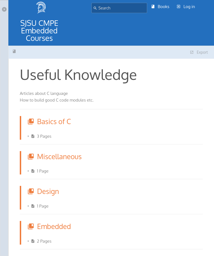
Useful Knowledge (14, 51)
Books (160, 6)
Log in (186, 6)
